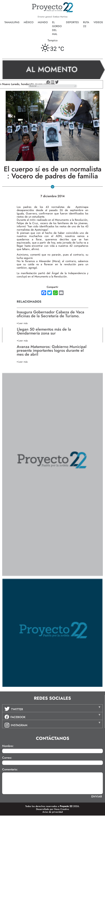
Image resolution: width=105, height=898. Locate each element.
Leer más (23, 323)
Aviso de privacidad (52, 812)
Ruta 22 (86, 24)
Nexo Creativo (61, 809)
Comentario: (10, 769)
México (28, 22)
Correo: (7, 757)
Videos (98, 22)
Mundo (43, 22)
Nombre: (8, 746)
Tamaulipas (11, 22)
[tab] (52, 708)
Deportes (72, 22)
